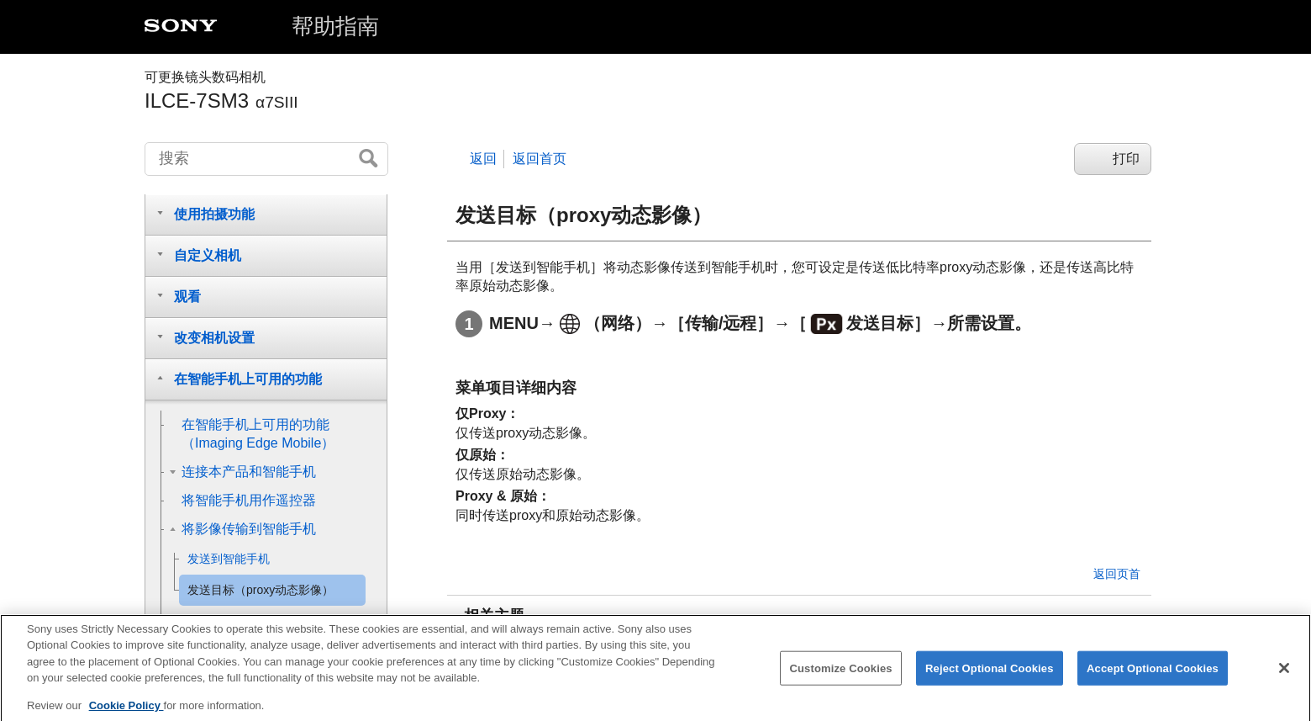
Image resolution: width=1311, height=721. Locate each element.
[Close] (1284, 675)
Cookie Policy (126, 714)
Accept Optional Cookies (1153, 676)
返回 (483, 158)
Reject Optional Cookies (989, 676)
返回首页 (539, 158)
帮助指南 (335, 26)
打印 (1126, 158)
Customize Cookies (840, 676)
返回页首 (1116, 574)
